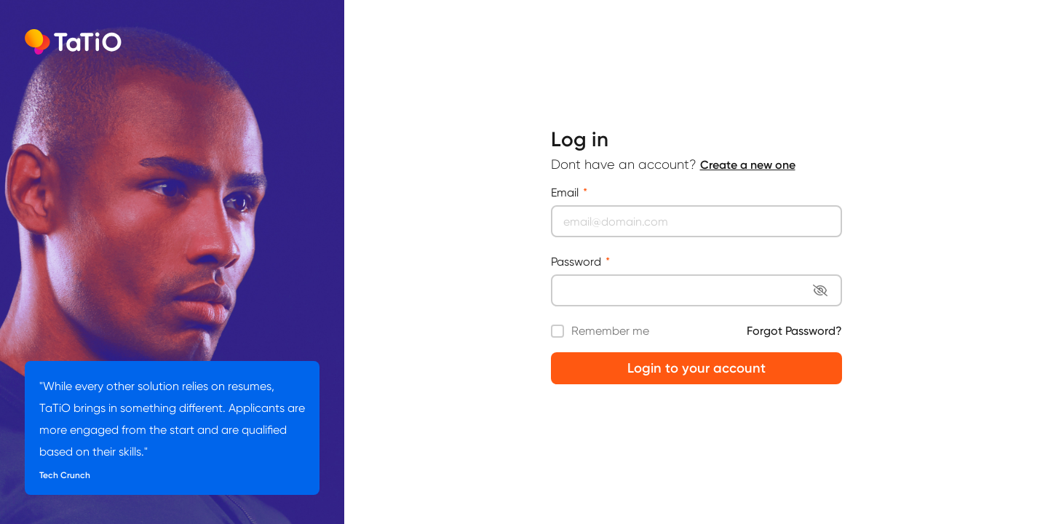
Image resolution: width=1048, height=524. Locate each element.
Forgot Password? (794, 331)
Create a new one (747, 165)
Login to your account (696, 368)
